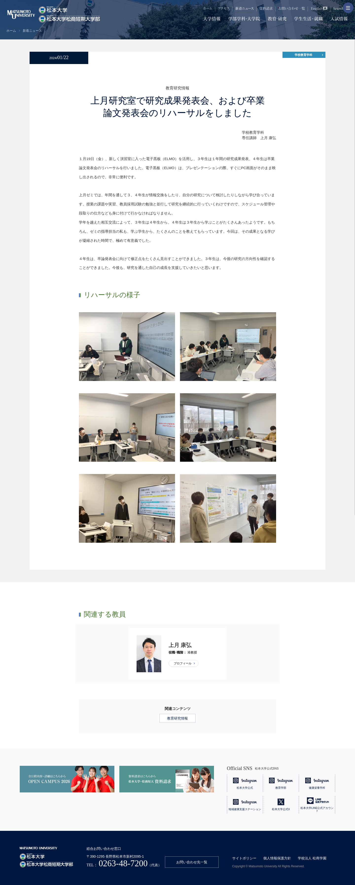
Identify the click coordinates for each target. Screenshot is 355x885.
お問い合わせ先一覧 (191, 862)
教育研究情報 (177, 718)
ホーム (11, 31)
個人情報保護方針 (277, 858)
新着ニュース (32, 31)
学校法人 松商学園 (312, 858)
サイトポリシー (244, 858)
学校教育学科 (303, 55)
